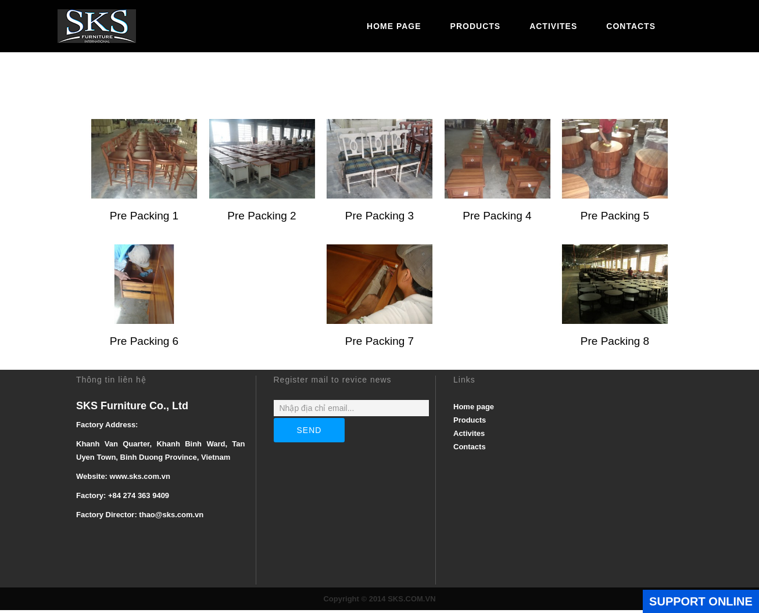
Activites (553, 26)
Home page (394, 26)
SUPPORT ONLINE (701, 601)
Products (475, 26)
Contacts (631, 26)
